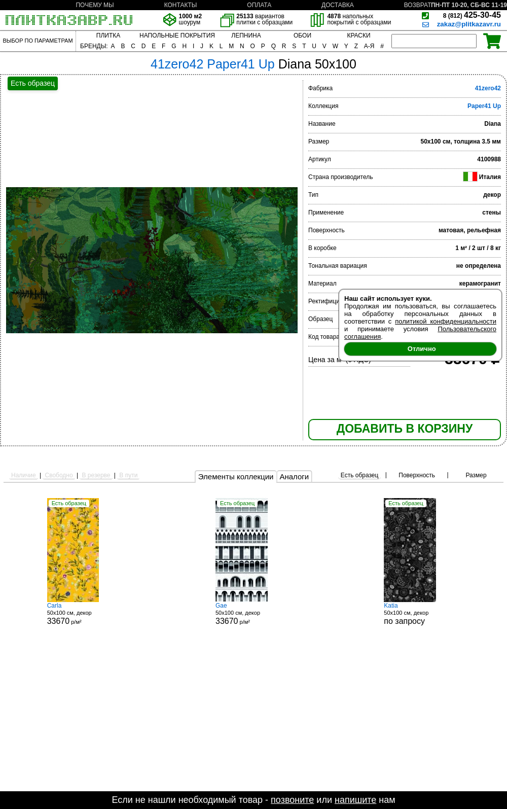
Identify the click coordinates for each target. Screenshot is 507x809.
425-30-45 (472, 15)
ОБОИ (302, 35)
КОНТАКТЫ (180, 5)
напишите (355, 800)
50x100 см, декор (422, 613)
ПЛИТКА (108, 35)
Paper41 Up (484, 106)
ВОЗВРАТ (417, 5)
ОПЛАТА (259, 5)
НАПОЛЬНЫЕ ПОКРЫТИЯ (177, 35)
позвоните (292, 800)
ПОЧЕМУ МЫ (95, 5)
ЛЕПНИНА (246, 35)
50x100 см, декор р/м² (85, 613)
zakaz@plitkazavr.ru (469, 24)
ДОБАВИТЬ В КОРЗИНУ (405, 428)
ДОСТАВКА (337, 5)
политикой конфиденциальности (445, 321)
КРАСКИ (358, 35)
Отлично (422, 349)
